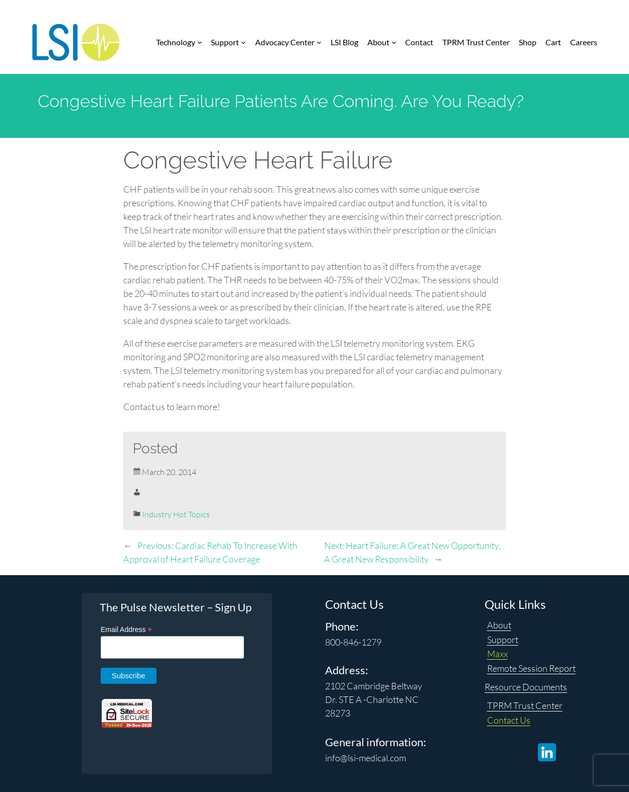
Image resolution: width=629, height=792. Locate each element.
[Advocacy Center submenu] (319, 42)
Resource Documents (526, 686)
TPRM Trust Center (525, 705)
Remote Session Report (531, 668)
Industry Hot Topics (176, 514)
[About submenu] (394, 42)
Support (502, 639)
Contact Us (508, 720)
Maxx (497, 653)
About (499, 624)
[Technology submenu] (199, 42)
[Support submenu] (243, 42)
